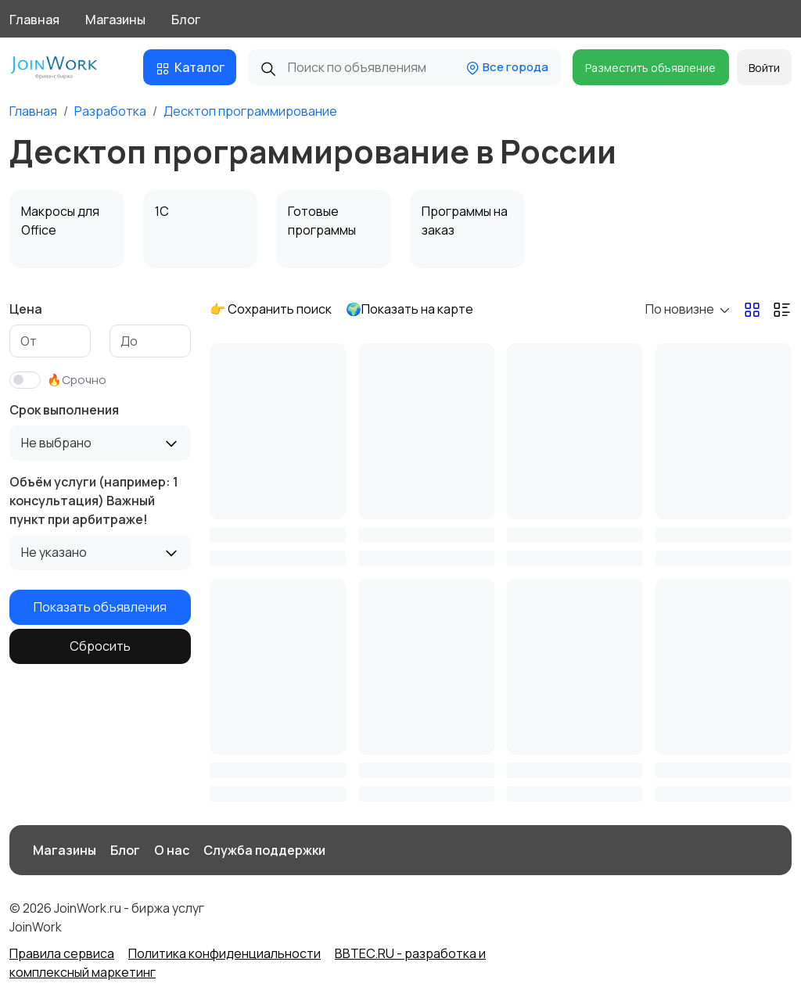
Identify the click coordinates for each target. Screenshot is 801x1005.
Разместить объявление (650, 67)
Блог (185, 19)
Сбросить (100, 646)
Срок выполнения (64, 409)
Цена (25, 309)
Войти (764, 67)
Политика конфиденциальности (224, 953)
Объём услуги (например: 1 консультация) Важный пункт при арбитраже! (93, 500)
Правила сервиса (61, 953)
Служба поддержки (264, 850)
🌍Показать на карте (409, 309)
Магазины (115, 19)
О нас (171, 850)
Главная (34, 19)
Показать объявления (100, 607)
